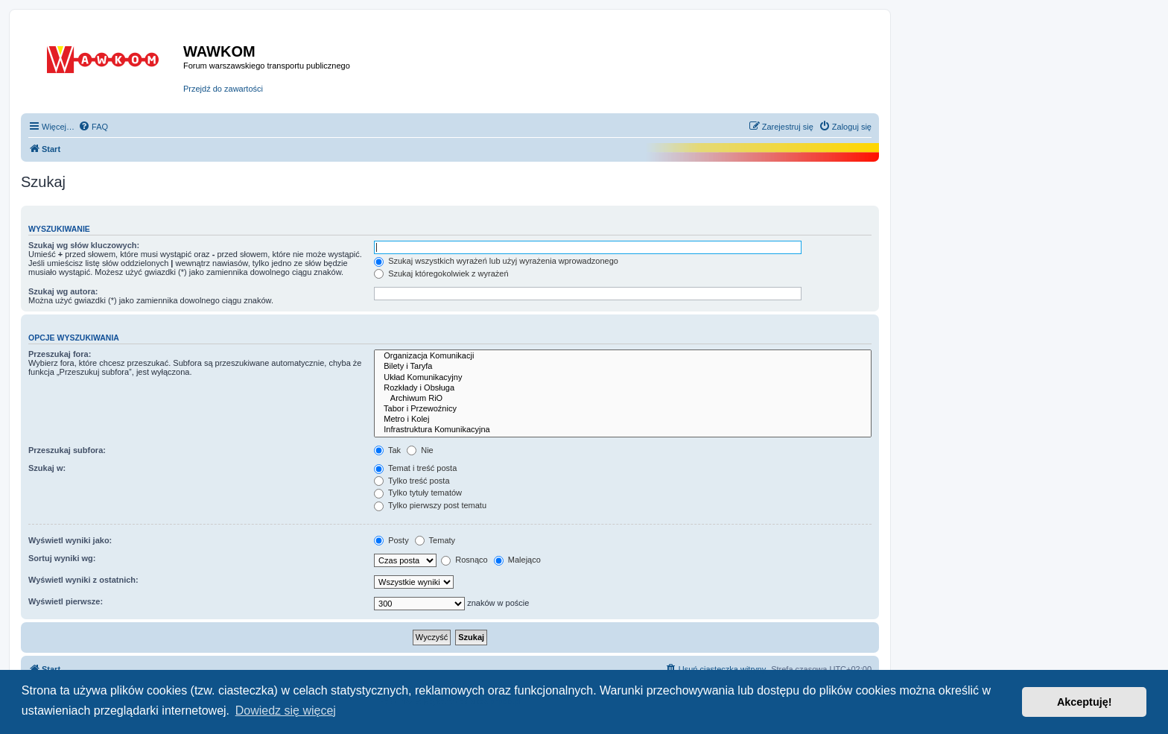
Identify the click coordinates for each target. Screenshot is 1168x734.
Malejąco (517, 559)
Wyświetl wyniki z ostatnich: (83, 579)
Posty (391, 540)
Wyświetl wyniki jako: (70, 540)
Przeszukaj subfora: (67, 450)
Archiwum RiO (622, 398)
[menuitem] (93, 126)
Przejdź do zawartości (223, 88)
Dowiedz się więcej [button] (285, 710)
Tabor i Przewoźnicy (622, 409)
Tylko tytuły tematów (418, 492)
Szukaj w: (47, 468)
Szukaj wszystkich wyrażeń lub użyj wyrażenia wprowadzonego (496, 260)
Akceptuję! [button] (1084, 702)
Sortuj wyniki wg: (61, 558)
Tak (387, 450)
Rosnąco (464, 559)
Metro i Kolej (622, 419)
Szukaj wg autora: (63, 291)
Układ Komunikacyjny (622, 378)
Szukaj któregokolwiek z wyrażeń (441, 273)
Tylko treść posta (411, 480)
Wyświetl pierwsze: (65, 601)
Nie (420, 450)
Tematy (435, 540)
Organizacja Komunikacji (622, 356)
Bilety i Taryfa (622, 366)
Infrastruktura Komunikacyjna (622, 430)
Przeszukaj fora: (59, 353)
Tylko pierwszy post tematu (430, 505)
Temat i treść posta (415, 468)
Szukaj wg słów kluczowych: (83, 245)
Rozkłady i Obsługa (622, 388)
